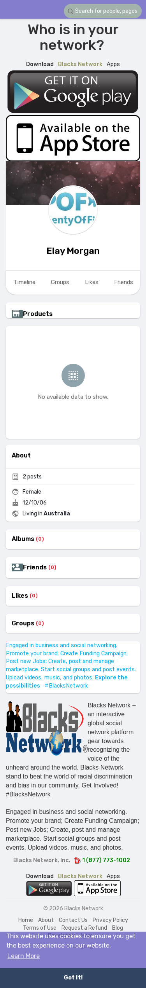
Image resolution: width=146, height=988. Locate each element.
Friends (35, 567)
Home (25, 920)
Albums (23, 539)
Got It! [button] (73, 977)
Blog (117, 928)
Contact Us (73, 920)
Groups (23, 623)
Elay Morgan (73, 250)
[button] (103, 11)
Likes (20, 596)
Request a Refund (84, 928)
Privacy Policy (110, 920)
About (46, 920)
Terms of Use (39, 928)
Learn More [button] (23, 956)
